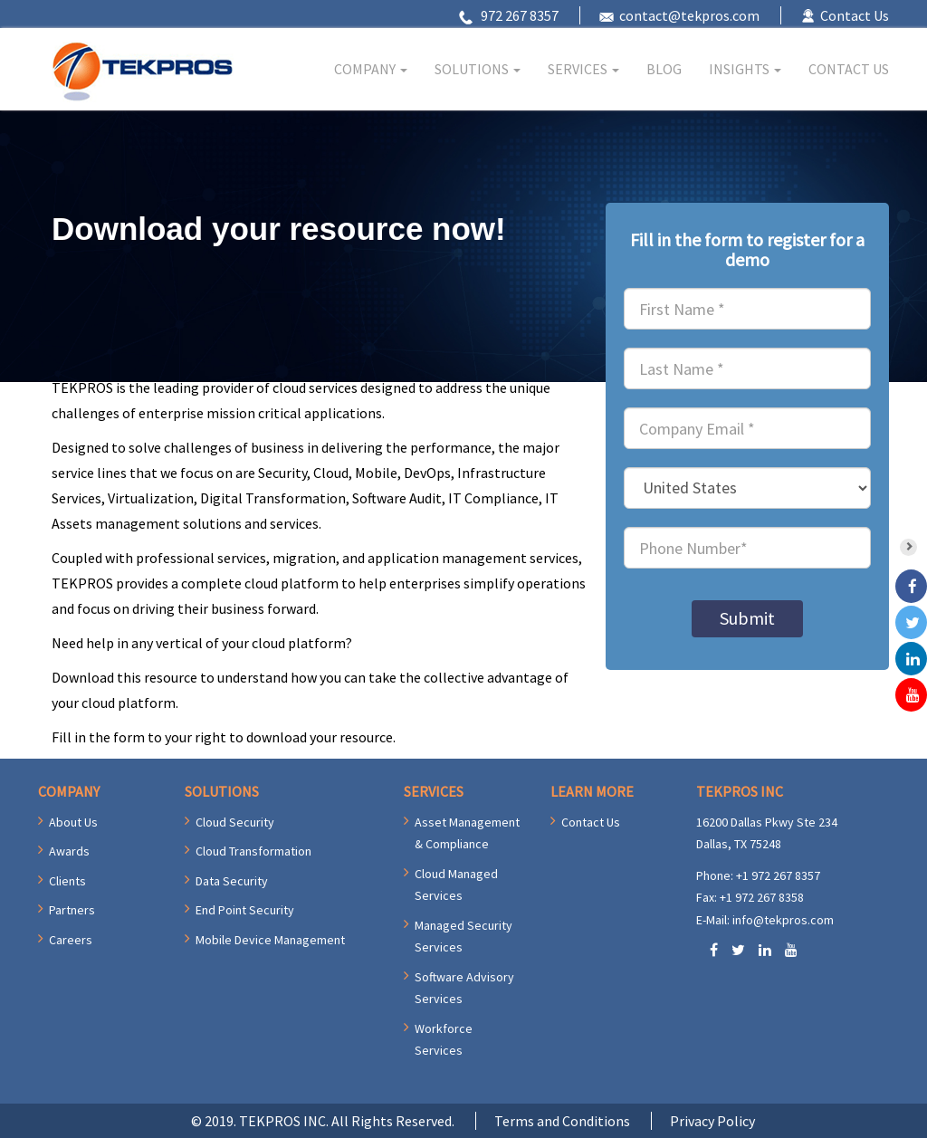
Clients (67, 881)
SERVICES (583, 69)
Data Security (232, 881)
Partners (72, 910)
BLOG (664, 69)
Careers (70, 940)
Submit (747, 618)
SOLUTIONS (478, 69)
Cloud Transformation (253, 851)
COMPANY (370, 69)
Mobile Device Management (270, 940)
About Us (73, 822)
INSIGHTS (745, 69)
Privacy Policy (712, 1121)
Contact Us (854, 15)
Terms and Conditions (562, 1121)
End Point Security (245, 910)
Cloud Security (235, 822)
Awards (69, 851)
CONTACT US (848, 69)
